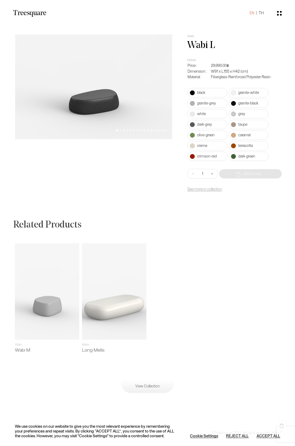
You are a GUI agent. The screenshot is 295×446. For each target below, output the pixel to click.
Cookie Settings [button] (204, 435)
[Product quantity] (203, 173)
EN (252, 13)
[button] (117, 130)
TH (261, 13)
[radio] (207, 92)
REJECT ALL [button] (237, 435)
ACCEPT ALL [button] (268, 435)
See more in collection (204, 189)
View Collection (147, 386)
